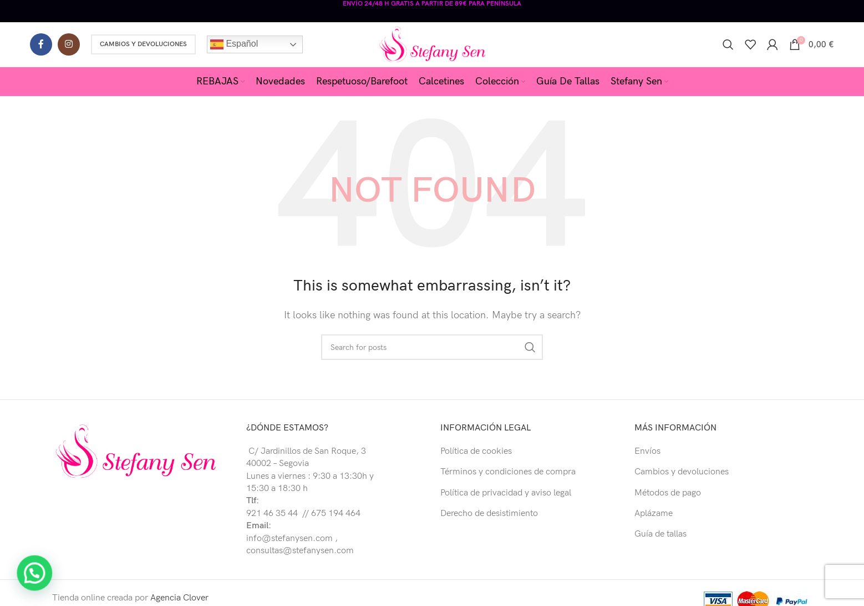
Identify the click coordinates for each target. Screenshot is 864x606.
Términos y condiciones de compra (508, 472)
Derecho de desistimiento (489, 513)
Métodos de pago (667, 493)
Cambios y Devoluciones (143, 44)
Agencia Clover (179, 598)
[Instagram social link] (69, 44)
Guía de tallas (660, 534)
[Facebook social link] (41, 44)
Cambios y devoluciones (681, 472)
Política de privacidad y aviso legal (505, 493)
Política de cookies (476, 451)
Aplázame (653, 513)
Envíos (647, 451)
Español (234, 44)
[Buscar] (728, 44)
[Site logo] (432, 44)
